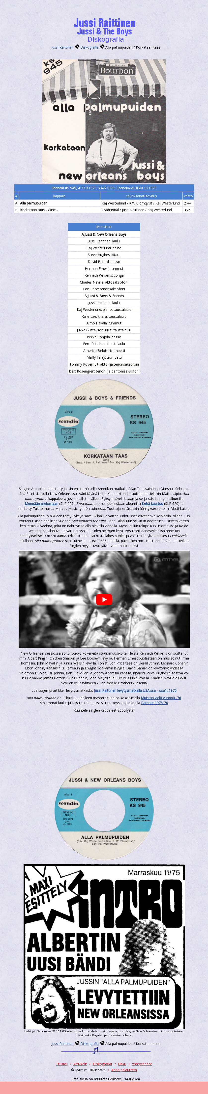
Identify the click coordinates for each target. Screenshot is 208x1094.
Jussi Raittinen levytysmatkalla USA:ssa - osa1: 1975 (135, 690)
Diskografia (89, 47)
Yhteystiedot (142, 1064)
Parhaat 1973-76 (154, 702)
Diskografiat (102, 1064)
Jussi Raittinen (62, 47)
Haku (122, 1064)
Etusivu (62, 1064)
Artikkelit (80, 1064)
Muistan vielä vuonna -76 (161, 697)
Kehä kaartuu (152, 503)
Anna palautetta (124, 1069)
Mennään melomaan (41, 503)
